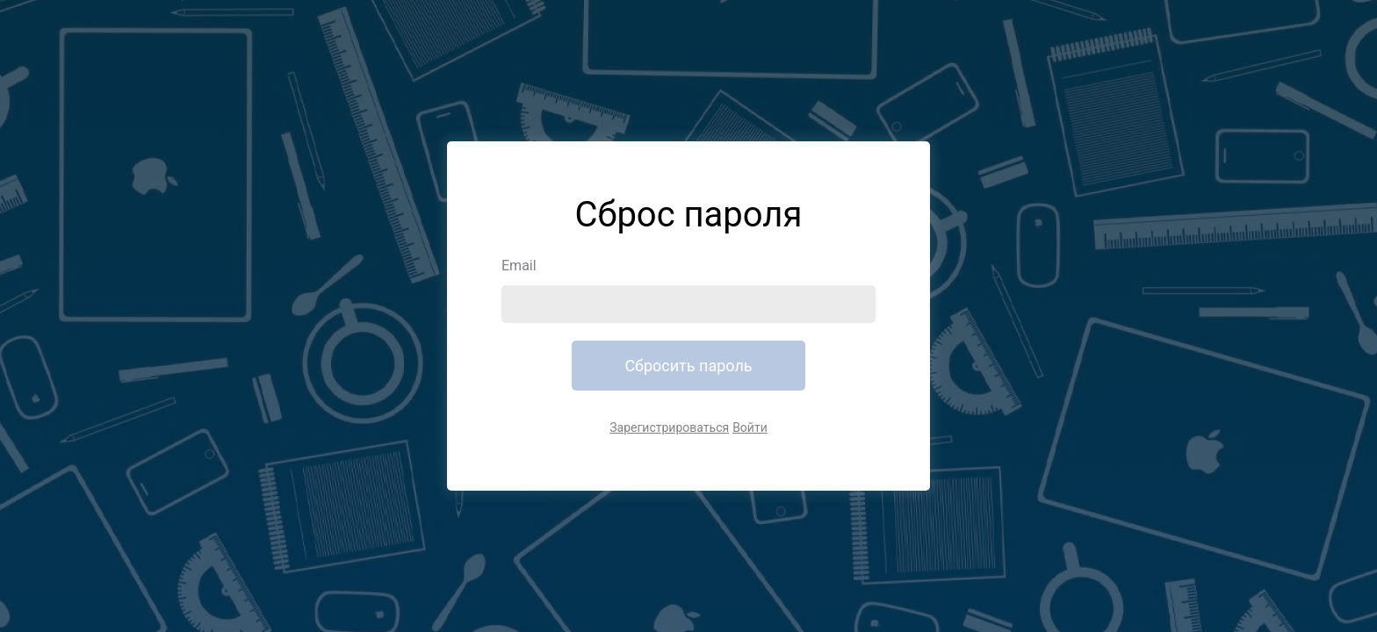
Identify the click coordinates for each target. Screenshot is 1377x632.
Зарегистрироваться (669, 427)
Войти (750, 427)
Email (519, 265)
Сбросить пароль (688, 365)
